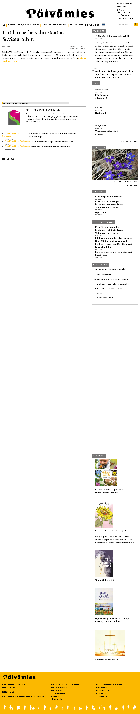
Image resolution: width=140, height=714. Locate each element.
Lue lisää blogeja (129, 141)
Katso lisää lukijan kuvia (125, 182)
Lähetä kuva (131, 185)
